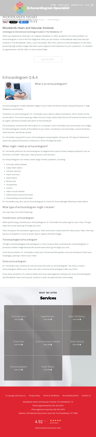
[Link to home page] (27, 12)
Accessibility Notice (70, 395)
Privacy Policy (34, 395)
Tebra (59, 428)
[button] (92, 5)
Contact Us (86, 395)
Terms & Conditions (51, 395)
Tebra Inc (22, 395)
